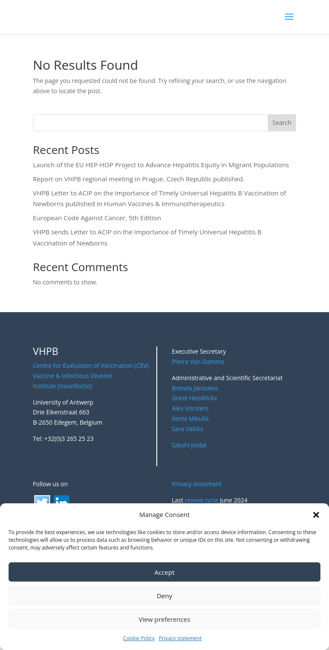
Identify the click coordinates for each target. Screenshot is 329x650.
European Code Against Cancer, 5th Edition (97, 217)
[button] (316, 515)
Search (281, 122)
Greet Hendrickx (194, 398)
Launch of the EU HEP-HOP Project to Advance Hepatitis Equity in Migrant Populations (161, 164)
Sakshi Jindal (189, 445)
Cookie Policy (138, 638)
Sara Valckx (187, 429)
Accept (165, 572)
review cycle (201, 500)
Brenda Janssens (195, 388)
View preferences (164, 619)
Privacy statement (180, 638)
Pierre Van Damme (198, 362)
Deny (164, 595)
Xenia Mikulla (190, 418)
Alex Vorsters (190, 408)
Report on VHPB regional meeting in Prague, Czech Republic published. (139, 178)
